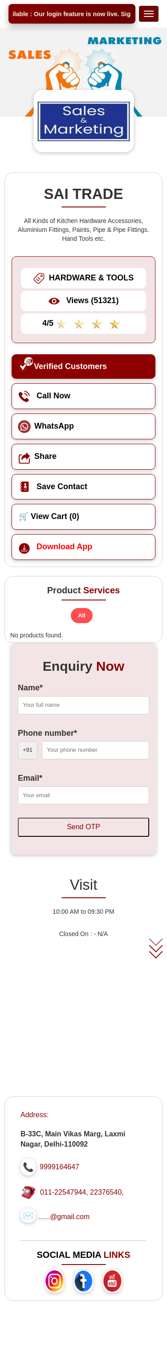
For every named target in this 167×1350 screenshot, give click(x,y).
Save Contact (53, 486)
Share (38, 456)
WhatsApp (46, 426)
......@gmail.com (64, 1216)
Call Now (44, 395)
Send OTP (83, 827)
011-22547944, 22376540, (82, 1192)
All (82, 615)
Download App (55, 546)
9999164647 (59, 1167)
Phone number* (47, 733)
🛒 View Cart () (49, 516)
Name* (30, 687)
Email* (30, 778)
